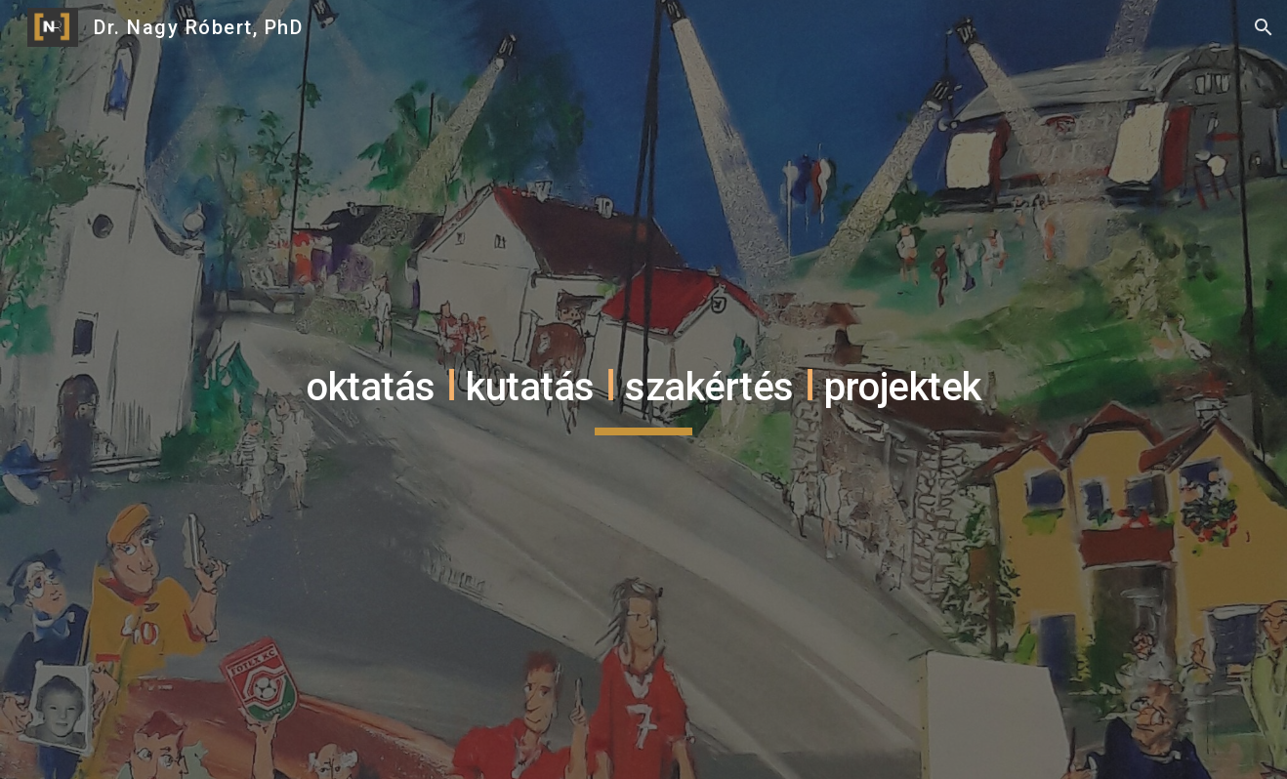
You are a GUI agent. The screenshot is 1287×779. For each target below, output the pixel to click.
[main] (643, 389)
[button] (1263, 27)
